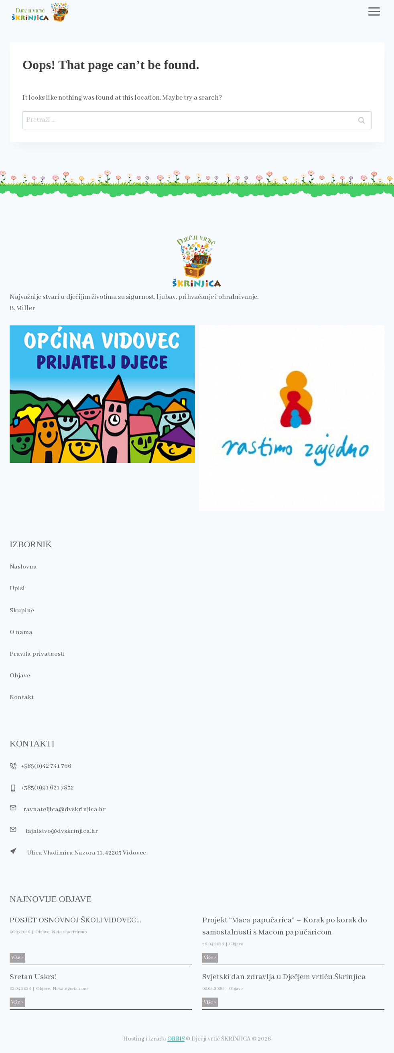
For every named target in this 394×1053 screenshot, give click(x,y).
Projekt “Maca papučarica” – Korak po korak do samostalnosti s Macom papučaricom (288, 926)
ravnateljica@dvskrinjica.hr (66, 808)
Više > (18, 958)
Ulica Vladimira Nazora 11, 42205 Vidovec (88, 853)
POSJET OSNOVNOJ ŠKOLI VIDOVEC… (78, 920)
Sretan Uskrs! (34, 977)
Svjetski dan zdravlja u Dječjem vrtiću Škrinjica (287, 977)
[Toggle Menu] (374, 11)
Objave (42, 932)
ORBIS (176, 1039)
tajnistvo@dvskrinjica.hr (63, 830)
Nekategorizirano (69, 932)
